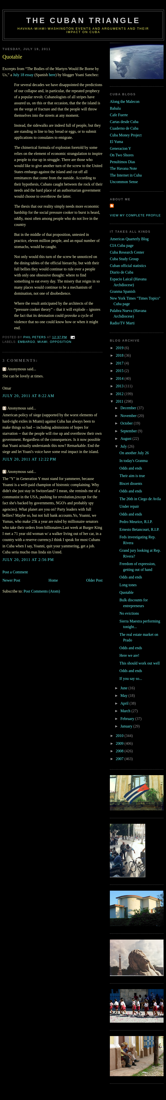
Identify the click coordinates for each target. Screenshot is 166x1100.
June (124, 688)
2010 (120, 736)
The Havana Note (123, 168)
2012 (120, 394)
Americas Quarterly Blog (129, 239)
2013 (120, 386)
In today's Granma (133, 461)
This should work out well (139, 663)
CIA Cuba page (122, 245)
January (126, 726)
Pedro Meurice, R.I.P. (135, 522)
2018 (120, 355)
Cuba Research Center (127, 252)
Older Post (94, 580)
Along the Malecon (124, 101)
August (126, 438)
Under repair (129, 506)
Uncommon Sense (124, 182)
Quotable (126, 592)
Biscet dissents (130, 483)
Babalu (115, 108)
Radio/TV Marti (122, 323)
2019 (120, 348)
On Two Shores (122, 155)
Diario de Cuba (121, 272)
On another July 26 (134, 453)
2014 (120, 378)
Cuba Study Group (124, 259)
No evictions (129, 613)
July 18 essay (23, 75)
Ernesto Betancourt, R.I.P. (139, 529)
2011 (120, 401)
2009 (120, 743)
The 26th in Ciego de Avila (140, 499)
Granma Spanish (122, 291)
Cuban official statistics (128, 266)
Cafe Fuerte (119, 115)
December (128, 408)
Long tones (127, 585)
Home (53, 580)
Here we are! (129, 655)
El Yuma (116, 142)
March (125, 711)
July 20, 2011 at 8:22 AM (28, 396)
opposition (61, 342)
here (52, 75)
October (127, 423)
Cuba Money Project (126, 135)
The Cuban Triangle (83, 20)
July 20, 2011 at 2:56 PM (28, 560)
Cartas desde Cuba (124, 122)
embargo (26, 342)
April (124, 703)
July (124, 446)
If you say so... (130, 678)
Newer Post (11, 580)
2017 (120, 363)
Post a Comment (15, 572)
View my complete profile (135, 215)
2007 (120, 759)
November (128, 416)
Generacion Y (120, 148)
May (124, 695)
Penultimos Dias (122, 162)
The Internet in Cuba (126, 175)
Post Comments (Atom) (41, 591)
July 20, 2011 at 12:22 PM (29, 459)
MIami (42, 342)
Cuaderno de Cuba (124, 128)
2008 (120, 751)
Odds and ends (130, 468)
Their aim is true (132, 476)
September (129, 431)
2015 (120, 371)
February (127, 719)
